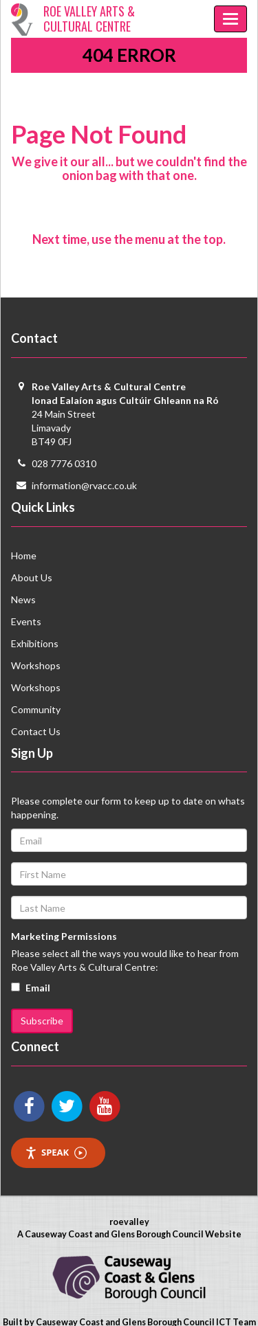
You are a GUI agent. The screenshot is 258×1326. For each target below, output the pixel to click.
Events (26, 621)
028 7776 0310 (64, 463)
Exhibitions (34, 643)
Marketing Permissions (64, 936)
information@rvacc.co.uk (84, 485)
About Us (31, 577)
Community (36, 709)
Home (23, 555)
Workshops (36, 665)
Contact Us (36, 731)
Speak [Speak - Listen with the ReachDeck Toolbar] (56, 1152)
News (23, 599)
